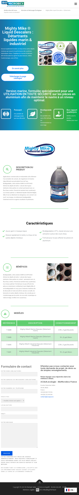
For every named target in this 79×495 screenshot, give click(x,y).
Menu (75, 4)
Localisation (6, 405)
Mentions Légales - (29, 490)
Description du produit (24, 168)
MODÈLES (19, 313)
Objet (19, 415)
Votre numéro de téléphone (19, 389)
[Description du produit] (7, 169)
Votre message (19, 434)
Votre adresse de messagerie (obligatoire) (19, 381)
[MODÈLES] (5, 314)
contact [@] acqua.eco (47, 397)
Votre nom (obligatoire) (19, 372)
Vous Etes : (5, 396)
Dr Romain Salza (30, 487)
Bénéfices (21, 267)
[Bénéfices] (7, 267)
